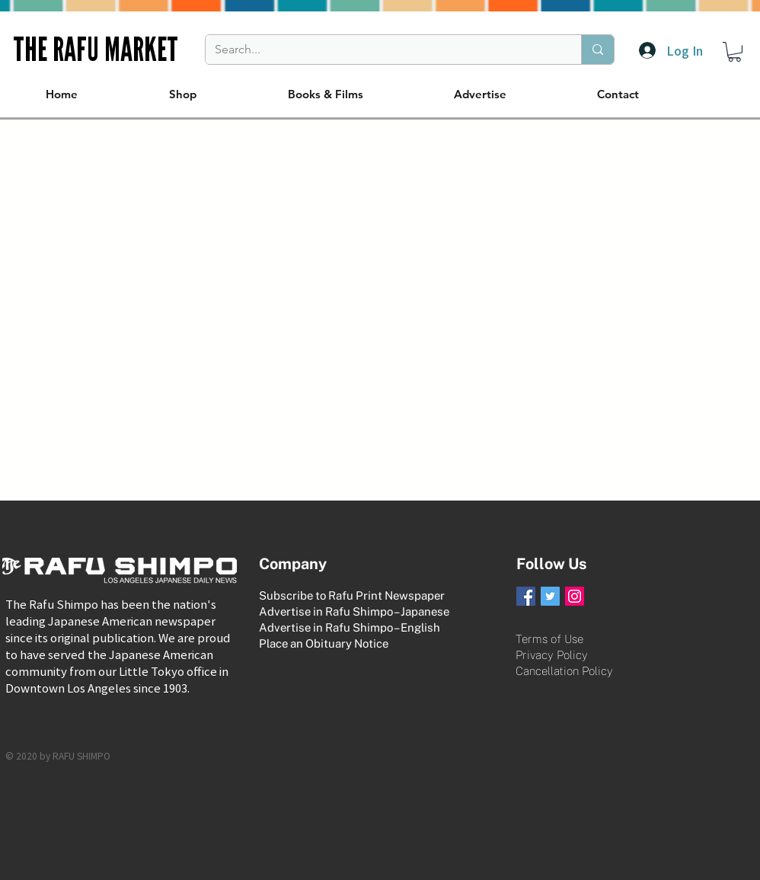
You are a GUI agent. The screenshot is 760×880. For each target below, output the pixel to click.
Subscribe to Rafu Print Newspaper (352, 595)
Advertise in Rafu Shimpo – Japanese (354, 611)
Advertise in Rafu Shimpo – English (349, 627)
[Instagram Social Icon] (574, 596)
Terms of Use (549, 638)
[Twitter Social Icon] (550, 596)
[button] (734, 52)
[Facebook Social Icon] (525, 596)
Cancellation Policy (564, 670)
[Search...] (382, 49)
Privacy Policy (552, 654)
